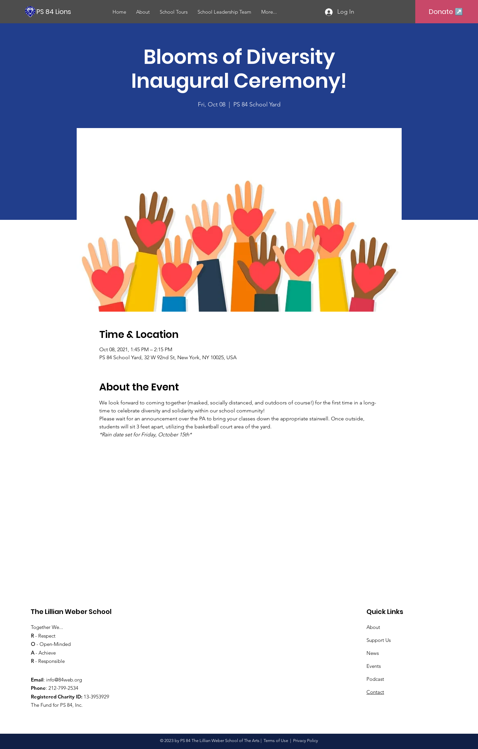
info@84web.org (64, 679)
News (372, 653)
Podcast (375, 679)
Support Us (378, 640)
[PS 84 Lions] (76, 11)
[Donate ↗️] (446, 11)
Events (373, 666)
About (373, 627)
